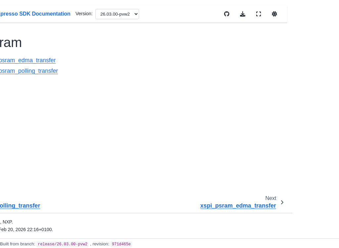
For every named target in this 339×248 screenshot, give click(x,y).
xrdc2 (25, 22)
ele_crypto (25, 135)
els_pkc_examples (32, 150)
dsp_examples (29, 75)
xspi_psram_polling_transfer (136, 71)
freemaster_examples (32, 189)
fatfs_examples (30, 175)
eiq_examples (28, 114)
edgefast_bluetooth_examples (33, 100)
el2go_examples (31, 125)
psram (31, 64)
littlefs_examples (31, 232)
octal (29, 54)
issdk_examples (31, 222)
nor (27, 43)
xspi (24, 33)
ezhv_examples (30, 164)
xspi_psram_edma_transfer (135, 60)
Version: (198, 13)
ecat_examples (30, 85)
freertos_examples (32, 208)
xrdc (23, 12)
